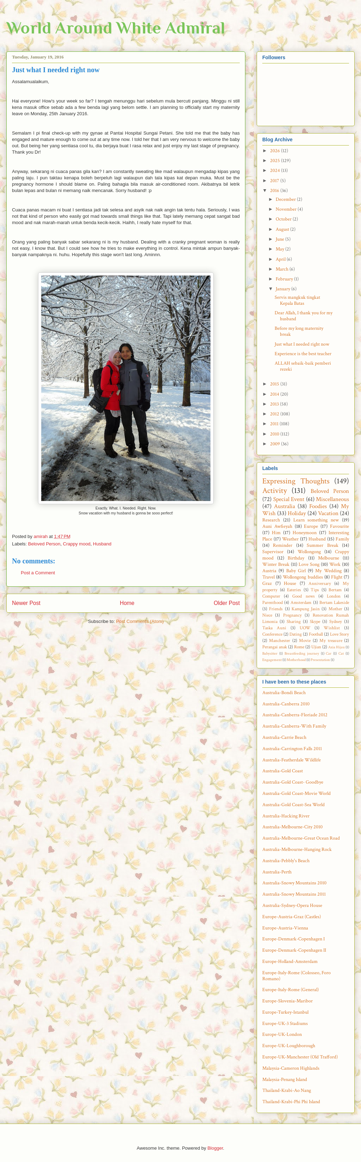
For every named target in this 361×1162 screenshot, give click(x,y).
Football (316, 634)
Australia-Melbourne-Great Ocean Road (301, 838)
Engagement (272, 659)
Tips (315, 590)
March (282, 269)
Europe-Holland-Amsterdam (290, 961)
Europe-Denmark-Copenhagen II (294, 950)
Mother (335, 609)
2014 (275, 394)
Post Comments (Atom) (140, 621)
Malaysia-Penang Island (284, 1079)
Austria (269, 571)
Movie (305, 640)
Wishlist (332, 628)
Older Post (227, 603)
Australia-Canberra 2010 (286, 704)
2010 (275, 434)
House (290, 583)
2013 (275, 404)
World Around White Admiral (115, 27)
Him (276, 533)
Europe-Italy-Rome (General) (290, 990)
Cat (341, 653)
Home (127, 603)
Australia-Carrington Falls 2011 (292, 749)
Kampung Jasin (306, 609)
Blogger (215, 1148)
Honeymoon (305, 533)
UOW (305, 628)
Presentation (320, 659)
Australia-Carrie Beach (284, 737)
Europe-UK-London (282, 1034)
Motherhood (296, 659)
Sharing (294, 621)
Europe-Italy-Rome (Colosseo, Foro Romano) (296, 976)
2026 (275, 151)
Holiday (297, 513)
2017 (275, 181)
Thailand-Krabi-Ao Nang (286, 1090)
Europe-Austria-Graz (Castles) (291, 917)
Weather (290, 539)
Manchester (279, 640)
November (287, 209)
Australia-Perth (277, 872)
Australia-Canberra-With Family (294, 726)
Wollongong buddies (303, 577)
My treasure (330, 640)
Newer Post (26, 603)
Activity (274, 491)
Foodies (318, 506)
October (284, 219)
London (334, 596)
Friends (276, 609)
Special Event (289, 499)
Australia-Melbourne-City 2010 (292, 827)
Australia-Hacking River (286, 816)
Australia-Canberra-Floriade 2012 (295, 715)
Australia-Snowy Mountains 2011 (294, 894)
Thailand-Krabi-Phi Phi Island (291, 1102)
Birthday (296, 558)
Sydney (335, 621)
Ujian (316, 647)
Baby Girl (296, 571)
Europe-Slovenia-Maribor (287, 1001)
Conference (272, 634)
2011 (275, 424)
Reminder (282, 545)
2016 (275, 190)
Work (335, 564)
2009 (275, 444)
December (286, 199)
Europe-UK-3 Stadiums (285, 1023)
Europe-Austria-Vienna (285, 928)
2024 (275, 170)
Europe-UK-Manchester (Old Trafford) (300, 1057)
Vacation (328, 513)
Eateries (294, 590)
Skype (315, 621)
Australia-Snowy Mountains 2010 (294, 883)
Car (328, 653)
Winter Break (275, 564)
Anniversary (319, 583)
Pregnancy (292, 615)
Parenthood (272, 602)
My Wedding (328, 571)
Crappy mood (77, 543)
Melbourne (328, 558)
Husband (102, 543)
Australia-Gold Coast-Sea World (293, 805)
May (280, 249)
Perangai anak (274, 647)
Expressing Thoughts (296, 481)
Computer (271, 596)
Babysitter (269, 653)
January (283, 289)
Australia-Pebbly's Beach (286, 861)
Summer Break (322, 545)
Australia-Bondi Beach (284, 693)
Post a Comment (38, 572)
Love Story (339, 634)
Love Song (309, 564)
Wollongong (309, 552)
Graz (267, 583)
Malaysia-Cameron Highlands (290, 1068)
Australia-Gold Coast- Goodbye (292, 782)
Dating (295, 634)
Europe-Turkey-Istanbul (285, 1012)
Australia (284, 506)
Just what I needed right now (302, 344)
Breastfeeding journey (301, 653)
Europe (311, 526)
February (285, 279)
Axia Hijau (336, 647)
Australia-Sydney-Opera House (292, 905)
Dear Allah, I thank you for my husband (303, 316)
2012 (275, 414)
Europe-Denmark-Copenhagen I (293, 939)
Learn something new (316, 520)
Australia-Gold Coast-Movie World (296, 793)
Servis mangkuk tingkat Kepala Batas (297, 300)
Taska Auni (274, 628)
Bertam (335, 590)
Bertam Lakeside (334, 602)
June (280, 239)
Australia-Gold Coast (282, 771)
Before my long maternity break (299, 331)
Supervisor (272, 552)
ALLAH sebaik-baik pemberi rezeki (303, 366)
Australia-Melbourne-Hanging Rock (297, 849)
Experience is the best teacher (303, 354)
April (281, 259)
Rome (299, 647)
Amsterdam (300, 602)
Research (271, 520)
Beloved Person (44, 543)
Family (342, 539)
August (283, 229)
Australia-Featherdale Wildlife (291, 760)
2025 (275, 160)
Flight (336, 577)
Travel (268, 577)
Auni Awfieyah (277, 526)
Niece (267, 615)
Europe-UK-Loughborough (288, 1046)
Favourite (339, 526)
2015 (275, 384)
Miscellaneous (332, 499)
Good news (303, 596)
